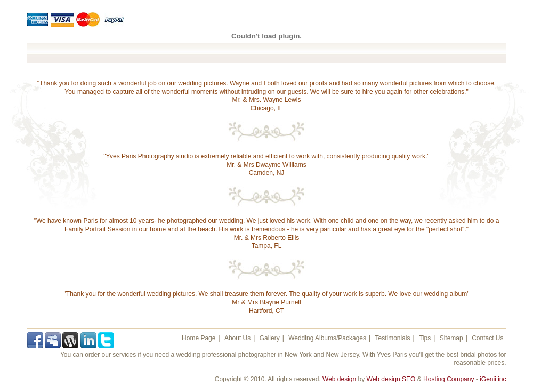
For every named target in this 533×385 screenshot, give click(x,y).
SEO (408, 379)
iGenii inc (493, 379)
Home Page (198, 338)
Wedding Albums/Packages (327, 338)
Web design (339, 379)
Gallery (270, 338)
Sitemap (451, 338)
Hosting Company (448, 379)
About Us (237, 338)
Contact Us (487, 338)
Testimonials (392, 338)
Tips (425, 338)
